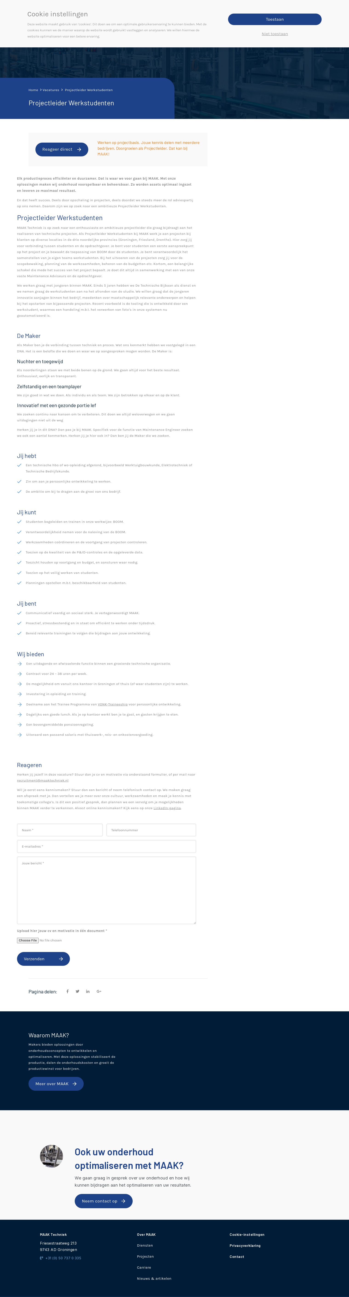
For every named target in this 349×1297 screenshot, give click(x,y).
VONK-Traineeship (113, 704)
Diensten (145, 1245)
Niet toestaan (275, 33)
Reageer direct (57, 149)
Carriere (144, 1267)
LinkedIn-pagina (167, 808)
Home (33, 90)
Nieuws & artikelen (154, 1278)
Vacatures (51, 90)
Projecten (145, 1256)
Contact (237, 1256)
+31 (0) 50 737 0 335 (60, 1258)
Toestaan (275, 19)
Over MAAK (146, 1234)
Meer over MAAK (52, 1083)
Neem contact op (99, 1201)
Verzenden (34, 958)
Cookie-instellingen (247, 1234)
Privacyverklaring (245, 1245)
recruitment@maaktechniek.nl (43, 780)
